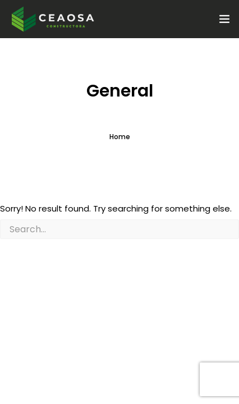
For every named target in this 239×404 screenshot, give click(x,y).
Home (119, 136)
